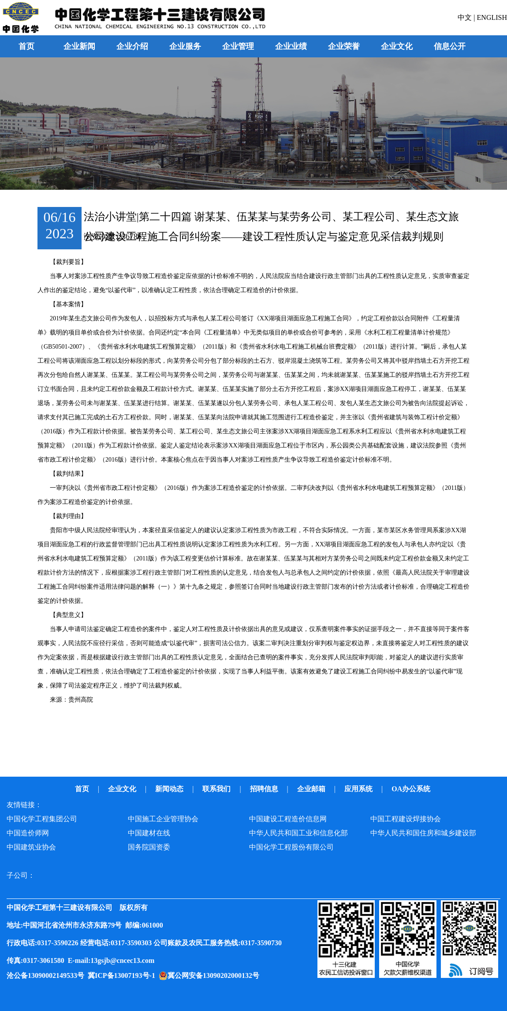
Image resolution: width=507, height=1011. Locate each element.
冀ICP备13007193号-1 (123, 975)
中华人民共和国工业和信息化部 (298, 833)
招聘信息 (265, 789)
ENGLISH (492, 17)
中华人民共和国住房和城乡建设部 (423, 833)
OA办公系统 (411, 789)
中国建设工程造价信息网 (288, 819)
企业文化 (123, 789)
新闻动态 (170, 789)
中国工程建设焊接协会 (405, 819)
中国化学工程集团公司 (42, 819)
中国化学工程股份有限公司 (291, 847)
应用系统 (359, 789)
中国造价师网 (28, 833)
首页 (26, 46)
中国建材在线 (149, 833)
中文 (465, 17)
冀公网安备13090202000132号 (215, 975)
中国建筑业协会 (31, 847)
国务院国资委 (149, 847)
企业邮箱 (312, 789)
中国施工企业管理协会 (163, 819)
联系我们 (217, 789)
